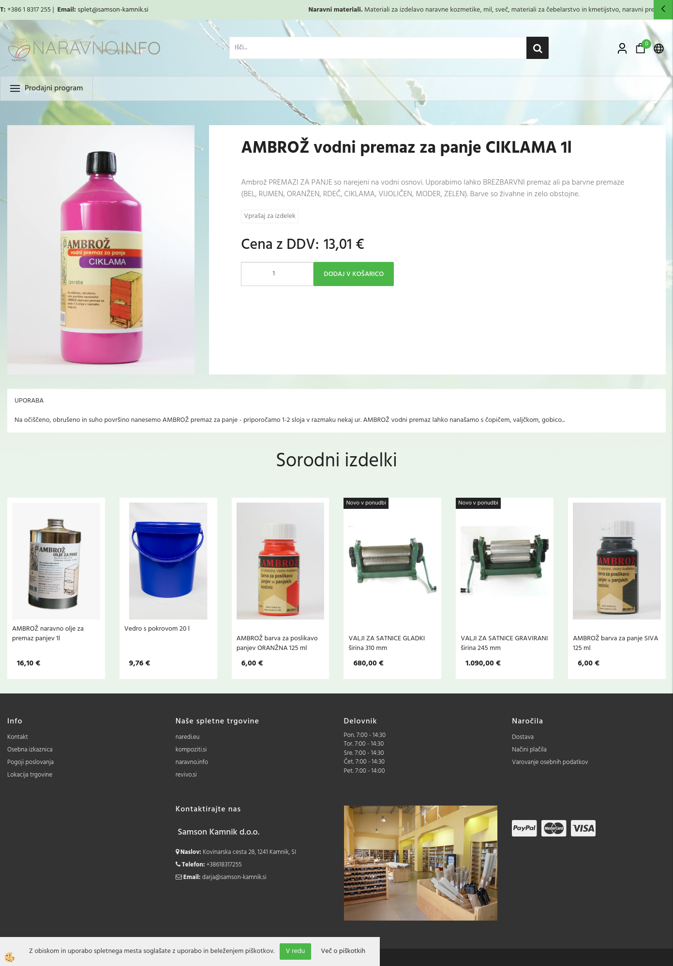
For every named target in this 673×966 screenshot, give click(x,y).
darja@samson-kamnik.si (234, 877)
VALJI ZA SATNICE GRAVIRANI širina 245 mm (504, 643)
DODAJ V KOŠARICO (354, 274)
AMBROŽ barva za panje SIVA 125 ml (615, 643)
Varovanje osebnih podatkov (550, 762)
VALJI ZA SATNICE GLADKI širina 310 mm (386, 643)
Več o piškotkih (343, 951)
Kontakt (17, 737)
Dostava (523, 737)
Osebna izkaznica (30, 750)
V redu (295, 951)
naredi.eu (188, 737)
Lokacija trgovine (29, 775)
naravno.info (192, 762)
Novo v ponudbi (366, 503)
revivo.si (186, 775)
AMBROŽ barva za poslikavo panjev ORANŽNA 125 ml (277, 643)
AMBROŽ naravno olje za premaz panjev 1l (48, 633)
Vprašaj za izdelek (269, 216)
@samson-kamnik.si (120, 9)
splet (84, 9)
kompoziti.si (191, 750)
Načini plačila (529, 750)
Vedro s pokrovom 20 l (157, 628)
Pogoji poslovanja (30, 762)
